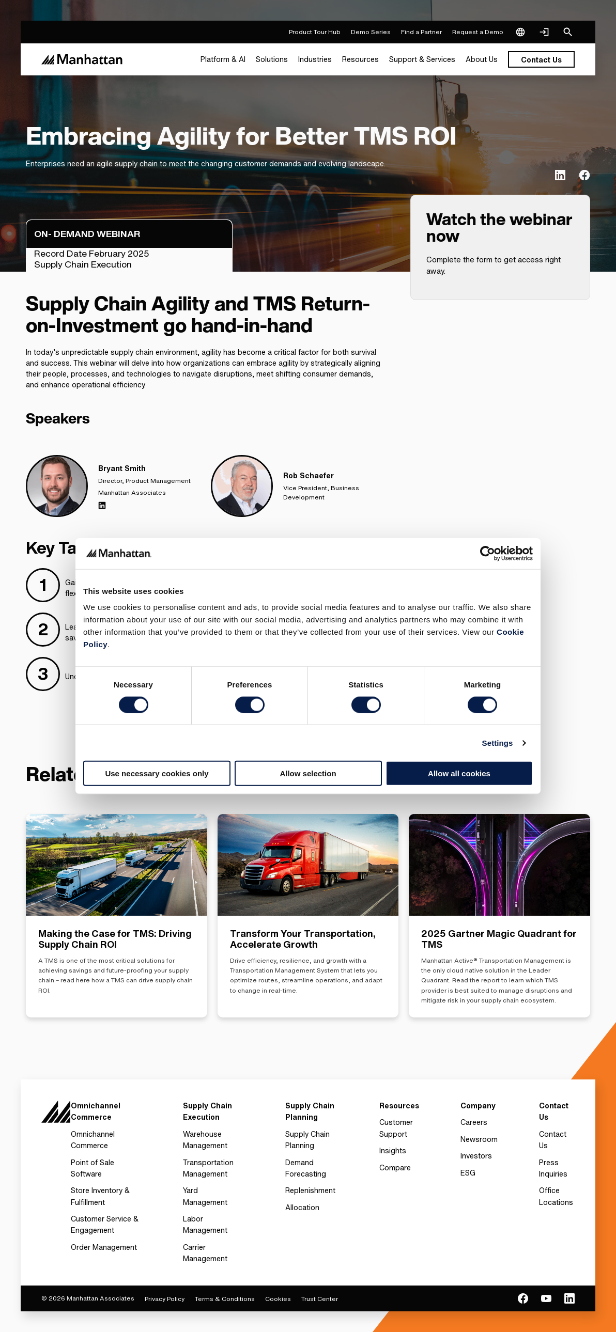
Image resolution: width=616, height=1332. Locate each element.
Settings (497, 742)
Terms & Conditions (225, 1298)
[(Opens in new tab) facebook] (584, 175)
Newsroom (479, 1139)
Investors (476, 1155)
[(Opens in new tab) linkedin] (560, 175)
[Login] (544, 32)
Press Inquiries (553, 1168)
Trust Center (319, 1298)
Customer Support (396, 1128)
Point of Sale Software (92, 1168)
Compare (395, 1167)
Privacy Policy (164, 1298)
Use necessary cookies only (156, 773)
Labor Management (205, 1224)
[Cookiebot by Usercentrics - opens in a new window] (487, 553)
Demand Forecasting (305, 1168)
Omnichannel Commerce (93, 1140)
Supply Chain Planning (307, 1140)
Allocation (302, 1207)
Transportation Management (208, 1168)
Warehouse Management (205, 1140)
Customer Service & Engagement (104, 1224)
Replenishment (310, 1190)
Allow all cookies (459, 773)
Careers (473, 1122)
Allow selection (308, 773)
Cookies (278, 1298)
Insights (392, 1150)
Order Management (104, 1247)
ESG (467, 1172)
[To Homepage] (56, 1115)
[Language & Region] (520, 32)
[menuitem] (223, 59)
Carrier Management (205, 1253)
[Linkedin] (102, 505)
